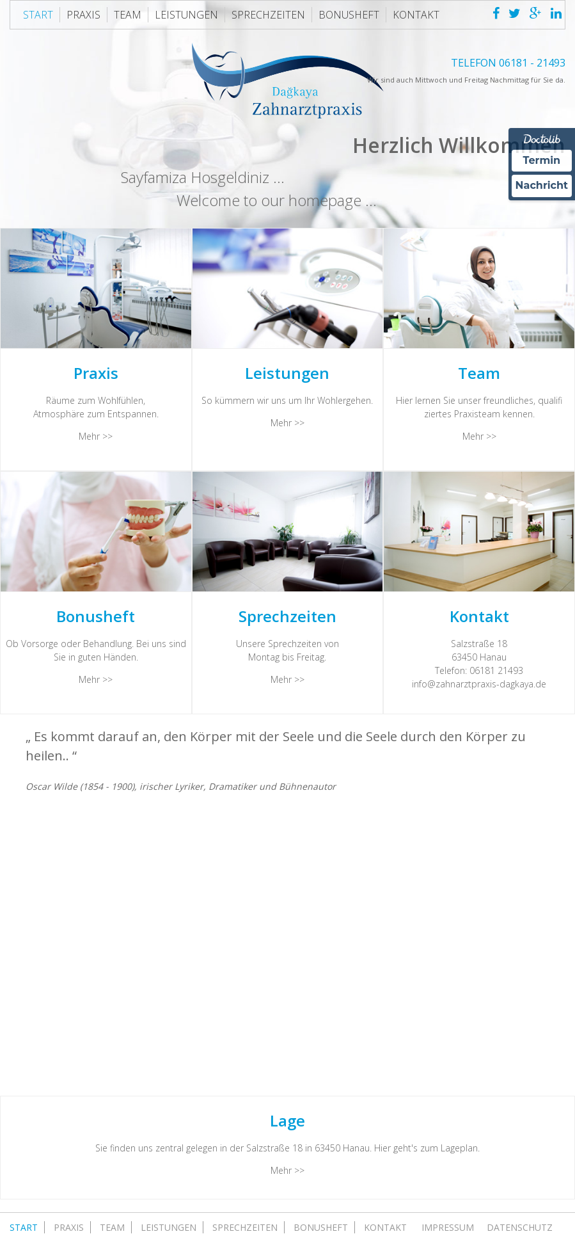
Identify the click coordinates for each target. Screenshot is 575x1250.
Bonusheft (349, 15)
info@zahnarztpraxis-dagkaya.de (479, 684)
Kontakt (416, 15)
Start (38, 15)
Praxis (83, 15)
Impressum (447, 1227)
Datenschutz (520, 1227)
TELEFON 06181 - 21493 (508, 63)
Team (127, 15)
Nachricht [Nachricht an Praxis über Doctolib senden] (542, 185)
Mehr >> (96, 436)
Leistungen (186, 15)
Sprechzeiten (268, 15)
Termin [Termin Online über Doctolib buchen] (542, 160)
